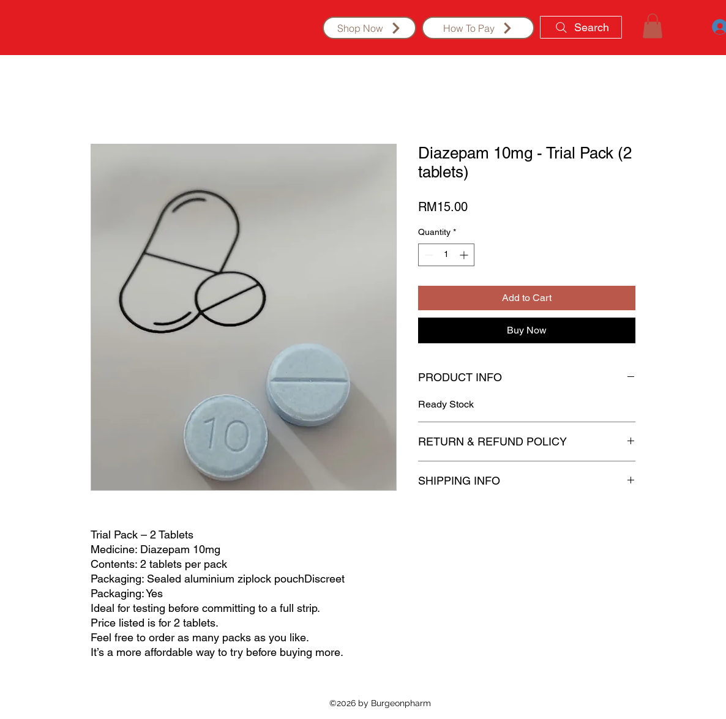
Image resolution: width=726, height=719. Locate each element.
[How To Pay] (478, 28)
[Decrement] (427, 255)
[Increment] (465, 255)
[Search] (581, 27)
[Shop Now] (369, 28)
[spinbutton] (446, 255)
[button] (652, 26)
